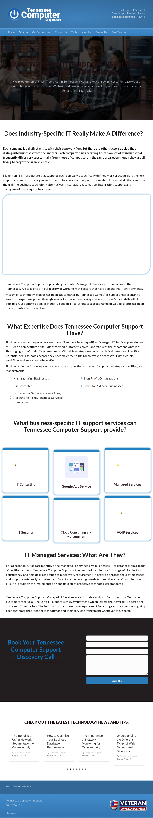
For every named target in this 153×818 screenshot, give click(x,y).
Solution (23, 32)
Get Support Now (41, 32)
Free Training (119, 32)
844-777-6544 (137, 10)
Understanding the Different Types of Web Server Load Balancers (128, 743)
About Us (86, 32)
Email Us (22, 805)
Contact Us (61, 32)
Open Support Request (124, 13)
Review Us (101, 32)
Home (11, 32)
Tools (74, 32)
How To (141, 17)
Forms (141, 13)
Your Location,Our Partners (18, 786)
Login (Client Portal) (123, 17)
